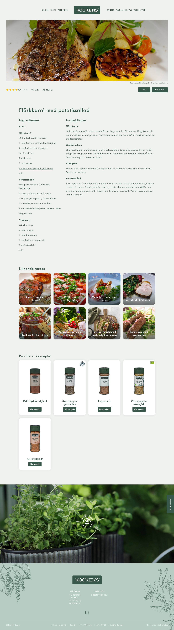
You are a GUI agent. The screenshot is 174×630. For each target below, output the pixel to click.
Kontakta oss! (170, 504)
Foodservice (139, 10)
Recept (53, 10)
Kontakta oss (75, 600)
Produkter (62, 10)
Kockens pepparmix (34, 239)
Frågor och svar (124, 10)
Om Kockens (74, 595)
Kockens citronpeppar (35, 147)
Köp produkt (35, 409)
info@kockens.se (116, 625)
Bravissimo (164, 625)
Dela (35, 89)
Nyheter (110, 10)
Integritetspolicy (99, 595)
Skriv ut (47, 89)
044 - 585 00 (101, 625)
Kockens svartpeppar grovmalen (36, 168)
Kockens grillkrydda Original (40, 142)
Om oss (45, 10)
